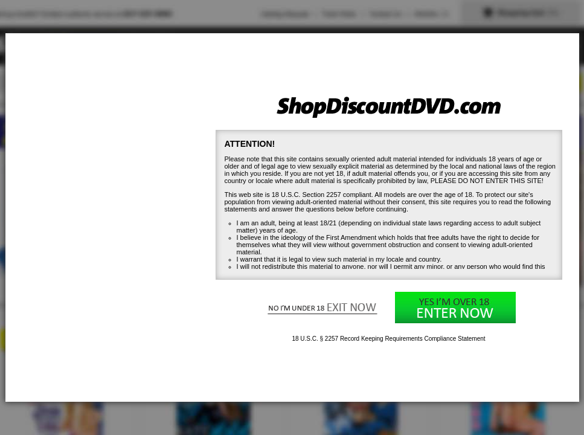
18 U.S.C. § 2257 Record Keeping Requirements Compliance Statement (388, 338)
